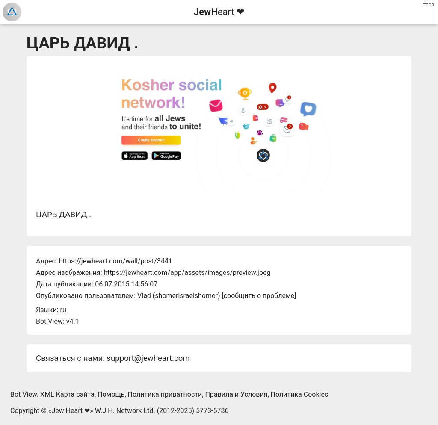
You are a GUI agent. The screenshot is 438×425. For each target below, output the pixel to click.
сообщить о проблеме (259, 296)
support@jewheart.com (148, 358)
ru (63, 310)
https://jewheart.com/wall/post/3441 (115, 261)
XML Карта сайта (67, 394)
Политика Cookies (299, 394)
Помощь (111, 394)
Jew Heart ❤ (70, 411)
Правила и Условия (236, 394)
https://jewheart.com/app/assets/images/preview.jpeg (187, 273)
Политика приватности (165, 394)
